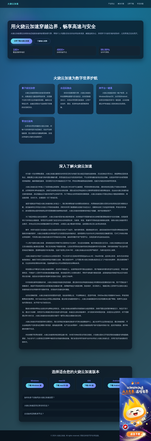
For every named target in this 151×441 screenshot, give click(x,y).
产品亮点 (111, 4)
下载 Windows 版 (34, 385)
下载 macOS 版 (62, 385)
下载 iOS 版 (89, 385)
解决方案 (121, 4)
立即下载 (131, 4)
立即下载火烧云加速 (21, 41)
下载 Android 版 (116, 385)
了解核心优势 (42, 41)
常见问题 (140, 4)
